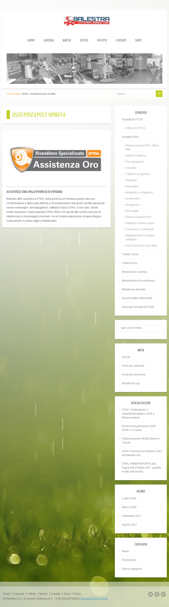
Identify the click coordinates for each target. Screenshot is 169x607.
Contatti (121, 40)
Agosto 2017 (129, 524)
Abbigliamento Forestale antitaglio (139, 237)
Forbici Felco (129, 263)
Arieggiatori (132, 204)
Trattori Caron (130, 254)
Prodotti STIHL (130, 136)
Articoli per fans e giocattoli (141, 245)
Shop (138, 40)
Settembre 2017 (131, 515)
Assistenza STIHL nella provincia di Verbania (34, 192)
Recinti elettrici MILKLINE (137, 298)
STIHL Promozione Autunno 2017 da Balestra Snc (142, 453)
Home (31, 40)
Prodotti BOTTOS (132, 119)
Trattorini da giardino (137, 174)
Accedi (126, 357)
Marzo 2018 (129, 507)
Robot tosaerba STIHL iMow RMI (142, 147)
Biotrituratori (132, 198)
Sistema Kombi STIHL (138, 217)
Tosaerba (130, 167)
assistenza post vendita (42, 93)
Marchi (67, 40)
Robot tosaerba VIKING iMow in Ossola (141, 440)
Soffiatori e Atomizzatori (139, 223)
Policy (77, 593)
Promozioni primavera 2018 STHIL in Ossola (139, 428)
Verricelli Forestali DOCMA (138, 307)
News (125, 551)
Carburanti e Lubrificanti (139, 229)
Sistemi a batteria (135, 155)
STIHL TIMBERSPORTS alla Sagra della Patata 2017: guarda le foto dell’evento (141, 467)
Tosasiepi (131, 180)
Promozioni (129, 560)
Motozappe (132, 210)
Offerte (102, 40)
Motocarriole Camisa (134, 271)
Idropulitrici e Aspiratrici (139, 192)
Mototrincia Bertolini (134, 289)
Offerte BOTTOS (135, 128)
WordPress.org (131, 383)
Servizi (84, 40)
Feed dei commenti (133, 374)
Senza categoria (132, 568)
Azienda (49, 40)
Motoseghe (132, 186)
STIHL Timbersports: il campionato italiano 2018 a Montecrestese (138, 413)
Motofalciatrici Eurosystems (138, 280)
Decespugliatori (134, 161)
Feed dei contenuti (133, 365)
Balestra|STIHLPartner (94, 598)
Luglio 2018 (129, 498)
